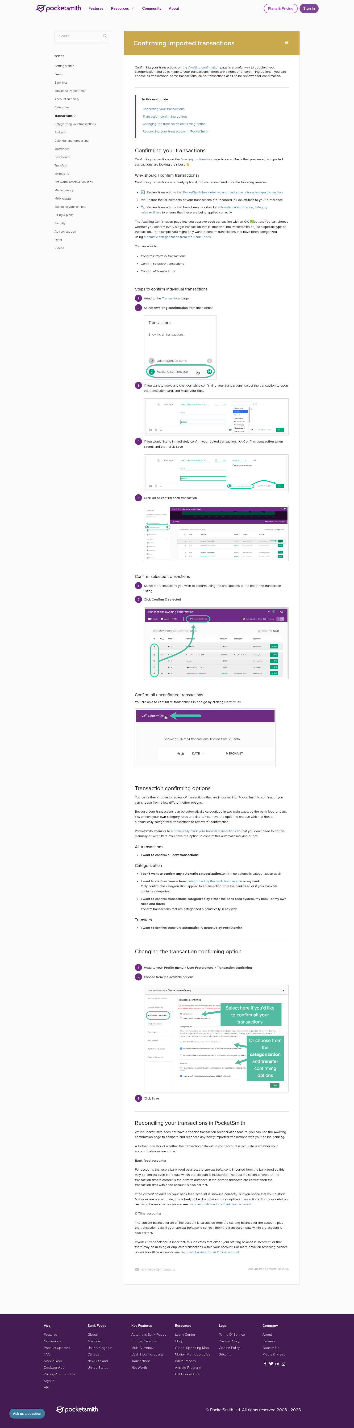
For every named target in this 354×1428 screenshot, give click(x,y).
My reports (61, 173)
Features (96, 8)
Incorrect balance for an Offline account (210, 1252)
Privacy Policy (229, 1341)
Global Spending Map (192, 1348)
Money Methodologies (192, 1354)
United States (97, 1367)
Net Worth (139, 1367)
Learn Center (185, 1334)
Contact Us (169, 1269)
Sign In (49, 1381)
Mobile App (53, 1361)
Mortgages (61, 149)
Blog (178, 1341)
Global (92, 1334)
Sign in (309, 8)
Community (151, 8)
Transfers (60, 165)
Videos (59, 248)
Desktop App (54, 1367)
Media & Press (273, 1354)
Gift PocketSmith (187, 1374)
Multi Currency (142, 1348)
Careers (268, 1341)
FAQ (47, 1354)
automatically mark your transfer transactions (203, 831)
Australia (94, 1341)
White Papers (185, 1361)
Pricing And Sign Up (59, 1374)
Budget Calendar (144, 1341)
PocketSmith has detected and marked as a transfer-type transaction (233, 192)
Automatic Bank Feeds (148, 1334)
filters (157, 212)
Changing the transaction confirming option (174, 124)
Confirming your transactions (164, 109)
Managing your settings (70, 207)
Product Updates (57, 1348)
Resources (123, 8)
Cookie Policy (229, 1348)
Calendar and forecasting (71, 140)
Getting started (64, 66)
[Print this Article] (286, 42)
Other (58, 240)
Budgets (60, 132)
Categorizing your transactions (75, 124)
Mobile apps (62, 198)
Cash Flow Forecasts (147, 1354)
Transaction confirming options (165, 116)
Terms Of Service (232, 1334)
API (46, 1387)
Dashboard (62, 157)
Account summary (66, 99)
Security (59, 223)
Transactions (171, 298)
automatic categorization (235, 207)
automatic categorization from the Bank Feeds (177, 237)
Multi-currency (64, 190)
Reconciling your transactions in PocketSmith (175, 131)
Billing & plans (63, 215)
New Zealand (97, 1361)
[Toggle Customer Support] (27, 1414)
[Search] (80, 36)
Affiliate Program (188, 1367)
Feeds (58, 74)
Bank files (60, 82)
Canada (93, 1354)
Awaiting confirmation (203, 67)
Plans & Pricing (280, 8)
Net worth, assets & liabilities (73, 182)
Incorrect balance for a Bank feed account (220, 1204)
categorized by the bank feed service (214, 881)
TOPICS (59, 56)
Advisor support (65, 231)
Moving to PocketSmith (70, 91)
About (174, 8)
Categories (61, 107)
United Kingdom (99, 1348)
